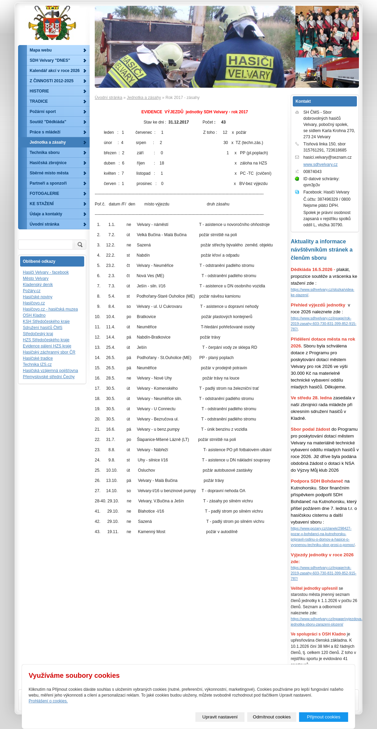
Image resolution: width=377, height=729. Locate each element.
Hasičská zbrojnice (48, 162)
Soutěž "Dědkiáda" (48, 121)
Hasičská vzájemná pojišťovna (50, 370)
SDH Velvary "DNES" (50, 60)
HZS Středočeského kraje (46, 340)
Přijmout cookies (324, 716)
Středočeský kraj (38, 333)
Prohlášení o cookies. (48, 701)
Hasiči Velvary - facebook (46, 272)
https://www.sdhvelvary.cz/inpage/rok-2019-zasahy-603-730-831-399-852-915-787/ (324, 323)
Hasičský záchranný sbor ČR (49, 352)
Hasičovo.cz (34, 303)
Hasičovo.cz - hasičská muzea (50, 309)
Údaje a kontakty (46, 214)
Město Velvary (35, 278)
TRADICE (39, 101)
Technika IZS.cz (37, 364)
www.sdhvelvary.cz (320, 164)
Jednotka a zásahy (144, 97)
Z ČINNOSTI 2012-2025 (52, 80)
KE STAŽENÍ (42, 203)
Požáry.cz (32, 290)
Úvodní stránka (108, 97)
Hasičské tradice (38, 358)
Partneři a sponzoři (48, 183)
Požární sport (43, 111)
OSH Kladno (34, 315)
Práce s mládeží (45, 132)
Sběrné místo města (49, 173)
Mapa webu (41, 50)
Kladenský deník (38, 284)
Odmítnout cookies (272, 716)
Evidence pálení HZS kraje (47, 346)
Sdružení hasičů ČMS (42, 327)
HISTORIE (39, 91)
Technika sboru (45, 152)
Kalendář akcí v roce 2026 (55, 70)
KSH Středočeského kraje (46, 321)
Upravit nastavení (220, 716)
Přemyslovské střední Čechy (49, 376)
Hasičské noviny (37, 297)
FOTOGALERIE (44, 193)
